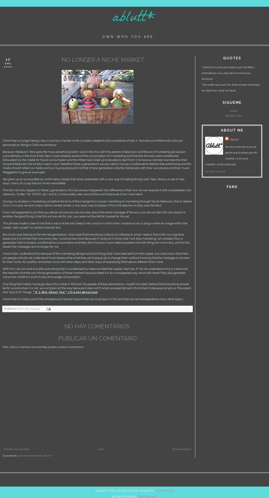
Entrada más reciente (17, 449)
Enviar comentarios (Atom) (35, 455)
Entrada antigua (181, 449)
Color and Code (164, 490)
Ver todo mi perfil (215, 171)
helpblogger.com (147, 496)
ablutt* (135, 18)
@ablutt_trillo (234, 115)
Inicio (101, 449)
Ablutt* (235, 139)
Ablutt (234, 111)
